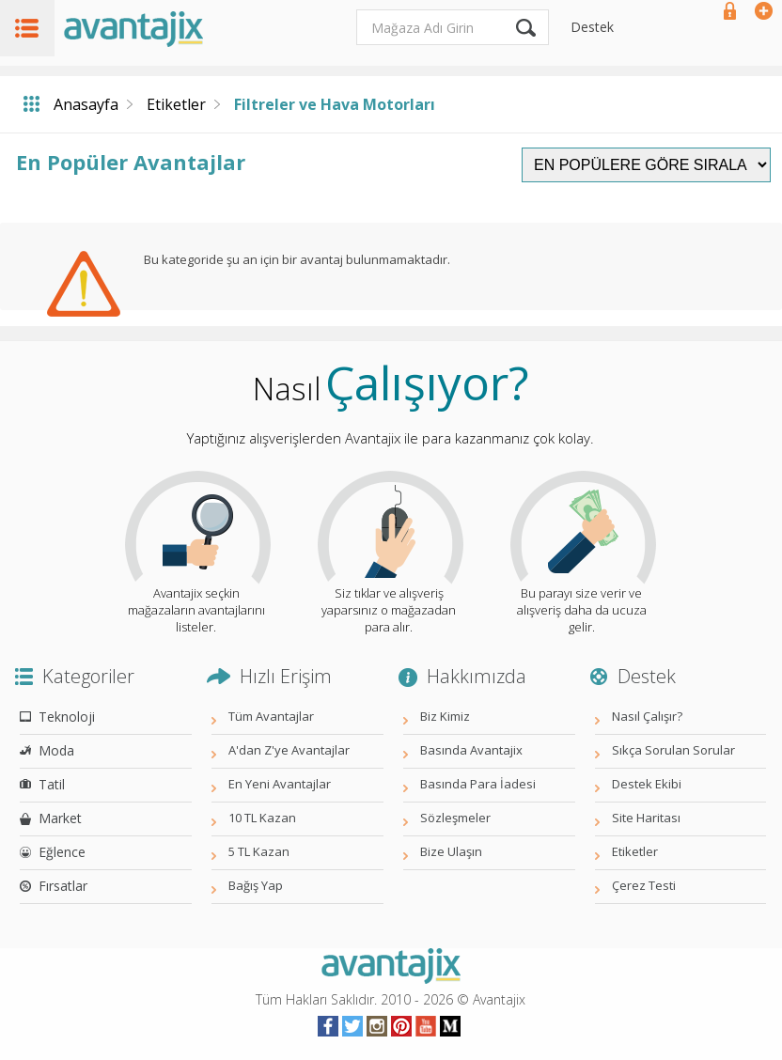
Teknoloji (67, 716)
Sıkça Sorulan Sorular (673, 749)
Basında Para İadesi (478, 783)
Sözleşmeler (455, 817)
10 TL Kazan (262, 817)
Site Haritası (646, 817)
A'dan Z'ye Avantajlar (289, 749)
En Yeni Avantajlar (279, 783)
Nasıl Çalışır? (647, 716)
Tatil (52, 784)
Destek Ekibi (646, 783)
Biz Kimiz (445, 716)
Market (60, 818)
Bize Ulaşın (451, 851)
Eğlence (62, 852)
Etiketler (176, 104)
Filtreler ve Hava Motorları (334, 104)
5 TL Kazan (258, 851)
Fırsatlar (63, 886)
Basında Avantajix (471, 749)
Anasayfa (86, 104)
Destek (592, 27)
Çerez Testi (644, 885)
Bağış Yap (255, 885)
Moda (56, 750)
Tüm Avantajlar (271, 716)
